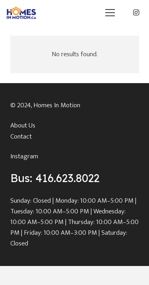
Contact (21, 136)
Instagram (24, 156)
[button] (110, 12)
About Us (22, 125)
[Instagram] (136, 12)
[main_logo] (21, 12)
